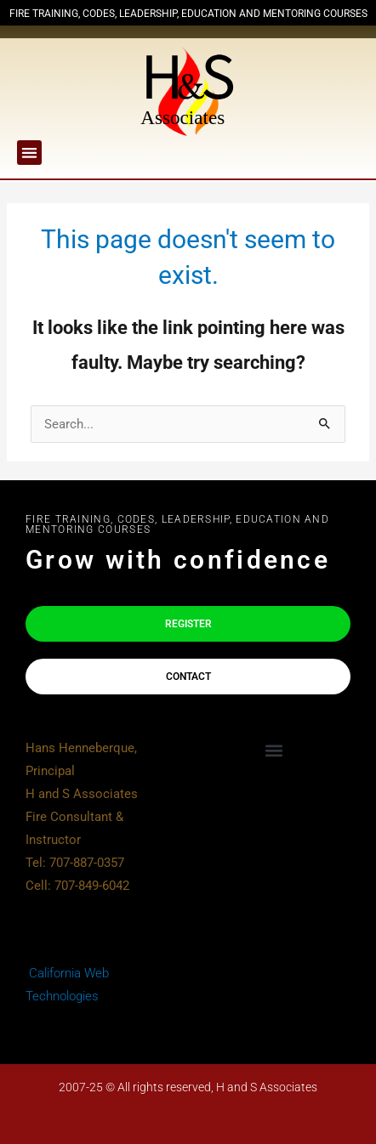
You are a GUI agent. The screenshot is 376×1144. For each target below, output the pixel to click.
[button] (29, 152)
